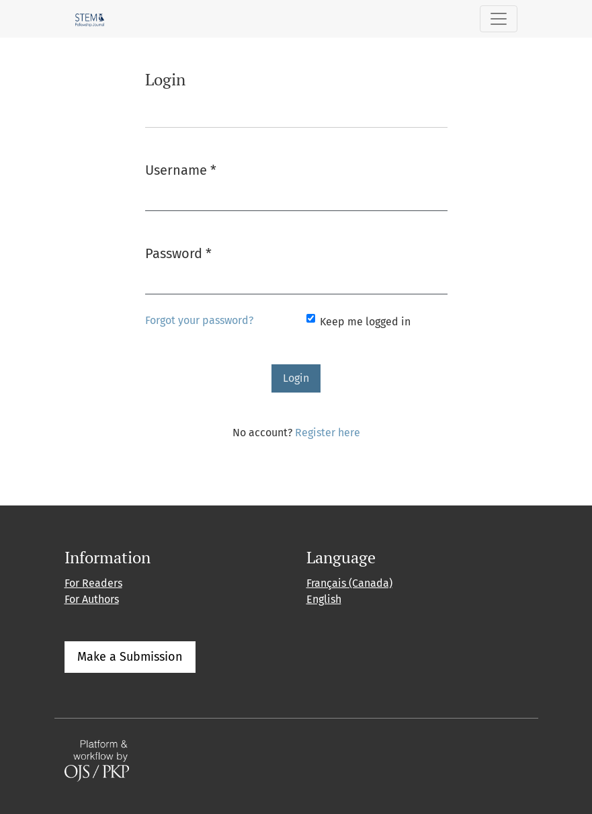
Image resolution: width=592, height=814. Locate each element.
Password (178, 252)
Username (180, 169)
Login (296, 378)
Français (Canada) (349, 583)
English (323, 599)
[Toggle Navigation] (498, 18)
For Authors (92, 599)
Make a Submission (130, 656)
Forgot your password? (199, 320)
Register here (327, 432)
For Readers (93, 583)
